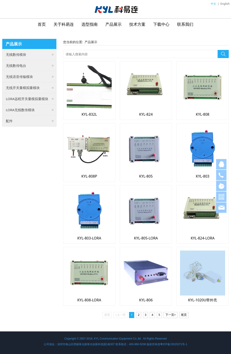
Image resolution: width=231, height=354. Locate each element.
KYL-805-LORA (146, 238)
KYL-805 (146, 176)
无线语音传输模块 (19, 76)
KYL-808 (202, 114)
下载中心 (161, 24)
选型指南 (89, 24)
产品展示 (113, 24)
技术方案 (137, 24)
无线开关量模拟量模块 (23, 87)
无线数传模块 (16, 54)
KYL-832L (89, 114)
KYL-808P (89, 176)
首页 (42, 24)
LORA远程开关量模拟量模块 (27, 98)
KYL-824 (146, 114)
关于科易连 (63, 24)
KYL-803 (202, 176)
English (225, 4)
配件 (9, 121)
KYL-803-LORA (89, 238)
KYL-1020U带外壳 (202, 300)
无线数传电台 (16, 65)
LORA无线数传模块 (20, 110)
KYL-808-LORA (89, 300)
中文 (213, 4)
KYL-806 (146, 300)
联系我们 (185, 24)
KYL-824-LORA (203, 238)
